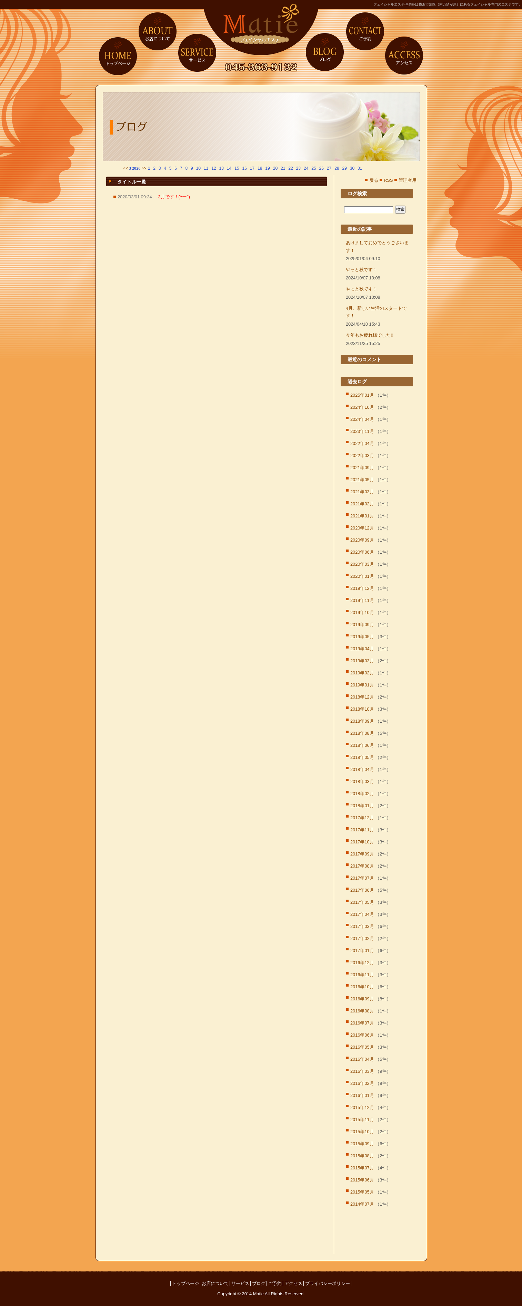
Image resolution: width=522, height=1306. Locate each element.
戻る (373, 180)
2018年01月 (362, 805)
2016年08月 (362, 1010)
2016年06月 (362, 1035)
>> (143, 168)
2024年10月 (362, 407)
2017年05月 (362, 902)
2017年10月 (362, 841)
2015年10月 (362, 1131)
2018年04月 (362, 769)
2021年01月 (362, 515)
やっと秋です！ (361, 269)
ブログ (324, 52)
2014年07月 (362, 1204)
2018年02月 (362, 793)
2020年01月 (362, 576)
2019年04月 (362, 648)
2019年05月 (362, 636)
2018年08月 (362, 733)
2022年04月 (362, 443)
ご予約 (365, 31)
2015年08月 (362, 1155)
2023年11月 (362, 431)
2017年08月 (362, 866)
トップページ (118, 55)
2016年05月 (362, 1047)
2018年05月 (362, 757)
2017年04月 (362, 914)
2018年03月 (362, 781)
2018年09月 (362, 721)
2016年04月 (362, 1059)
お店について (157, 31)
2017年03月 (362, 926)
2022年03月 (362, 455)
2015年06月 (362, 1180)
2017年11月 (362, 829)
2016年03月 (362, 1071)
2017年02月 (362, 938)
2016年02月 (362, 1083)
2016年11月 (362, 974)
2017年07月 (362, 878)
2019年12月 (362, 588)
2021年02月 (362, 503)
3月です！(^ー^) (174, 196)
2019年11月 (362, 600)
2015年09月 (362, 1143)
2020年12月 (362, 528)
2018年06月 (362, 745)
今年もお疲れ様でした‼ (369, 335)
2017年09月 (362, 854)
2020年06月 (362, 552)
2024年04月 (362, 419)
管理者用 (407, 180)
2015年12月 (362, 1107)
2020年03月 (362, 564)
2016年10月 (362, 986)
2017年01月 (362, 950)
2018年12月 (362, 697)
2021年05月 (362, 479)
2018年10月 (362, 709)
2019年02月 (362, 672)
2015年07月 (362, 1167)
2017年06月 (362, 890)
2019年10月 (362, 612)
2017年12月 (362, 817)
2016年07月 (362, 1023)
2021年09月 (362, 467)
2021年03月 (362, 491)
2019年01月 (362, 684)
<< (125, 168)
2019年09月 (362, 624)
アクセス (404, 55)
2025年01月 (362, 395)
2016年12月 (362, 962)
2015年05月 (362, 1192)
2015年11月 (362, 1119)
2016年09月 (362, 998)
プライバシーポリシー (327, 1283)
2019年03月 (362, 660)
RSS (388, 180)
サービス (197, 52)
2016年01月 (362, 1095)
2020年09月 (362, 540)
